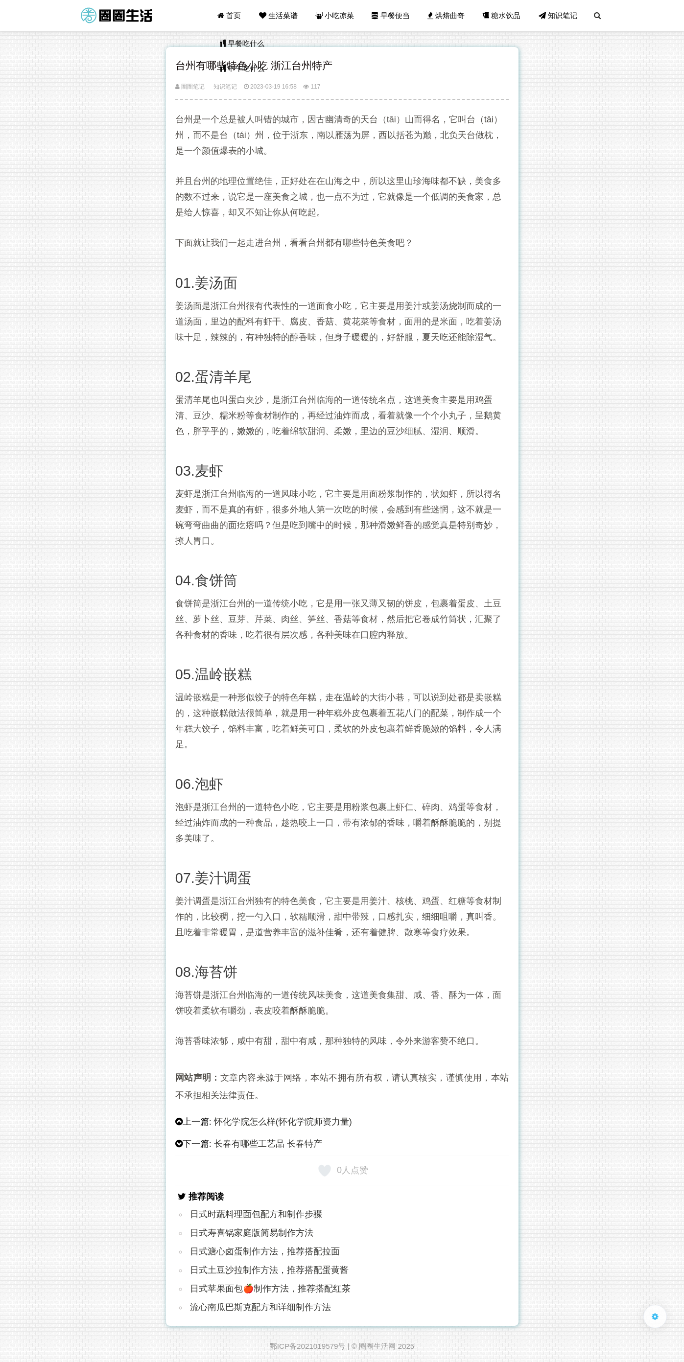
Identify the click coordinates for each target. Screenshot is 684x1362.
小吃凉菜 (334, 15)
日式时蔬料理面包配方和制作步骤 (256, 1214)
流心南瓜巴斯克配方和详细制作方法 (260, 1307)
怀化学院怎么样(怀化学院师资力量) (283, 1122)
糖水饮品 (501, 15)
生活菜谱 (278, 15)
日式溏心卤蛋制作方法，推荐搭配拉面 (265, 1251)
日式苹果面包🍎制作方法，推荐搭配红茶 (270, 1288)
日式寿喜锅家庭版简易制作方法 (251, 1233)
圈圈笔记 (190, 86)
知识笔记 (558, 15)
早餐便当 (390, 15)
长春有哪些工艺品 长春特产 (268, 1144)
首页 (229, 15)
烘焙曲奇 (446, 15)
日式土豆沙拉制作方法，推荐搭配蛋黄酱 (269, 1270)
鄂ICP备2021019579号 (308, 1346)
